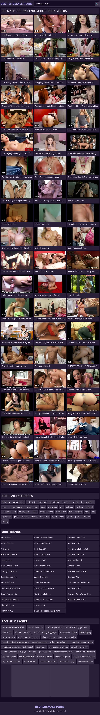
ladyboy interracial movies (84, 656)
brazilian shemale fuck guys (14, 652)
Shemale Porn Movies (44, 588)
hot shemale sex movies (79, 582)
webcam (42, 502)
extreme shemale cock (63, 652)
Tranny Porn (6, 560)
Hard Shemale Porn (76, 599)
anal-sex (6, 507)
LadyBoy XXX (40, 549)
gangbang (7, 516)
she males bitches (26, 656)
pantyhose (52, 507)
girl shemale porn (42, 594)
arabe (50, 512)
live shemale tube (85, 661)
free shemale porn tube (79, 549)
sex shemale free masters (28, 637)
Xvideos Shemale (75, 560)
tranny (5, 521)
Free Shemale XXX (9, 577)
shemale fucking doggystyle (45, 632)
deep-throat (54, 502)
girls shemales (45, 652)
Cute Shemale (7, 543)
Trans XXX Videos (42, 582)
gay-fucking (17, 507)
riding (75, 502)
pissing (28, 507)
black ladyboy (85, 632)
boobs (42, 512)
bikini (34, 512)
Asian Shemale (41, 577)
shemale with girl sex (77, 571)
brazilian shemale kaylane (82, 642)
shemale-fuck (37, 516)
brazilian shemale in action (14, 627)
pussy (54, 516)
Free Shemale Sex (42, 554)
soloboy (69, 507)
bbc (47, 516)
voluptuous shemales (67, 637)
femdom (6, 502)
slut (61, 507)
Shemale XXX (40, 560)
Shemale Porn (7, 582)
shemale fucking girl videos (77, 627)
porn (77, 516)
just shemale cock (35, 627)
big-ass (25, 516)
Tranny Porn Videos (10, 599)
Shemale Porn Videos (43, 537)
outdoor (78, 512)
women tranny (9, 637)
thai (70, 512)
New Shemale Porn (9, 565)
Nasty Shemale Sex (42, 543)
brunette (86, 516)
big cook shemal (9, 656)
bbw (87, 512)
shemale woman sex (10, 588)
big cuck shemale (44, 656)
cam (36, 507)
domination (61, 512)
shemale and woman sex (79, 594)
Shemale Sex (7, 537)
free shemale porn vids (85, 652)
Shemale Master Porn (44, 571)
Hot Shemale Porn (9, 554)
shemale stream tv (39, 642)
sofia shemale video (79, 647)
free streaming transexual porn (16, 642)
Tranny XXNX (7, 610)
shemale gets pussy (54, 627)
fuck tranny (7, 632)
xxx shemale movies (68, 632)
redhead (89, 507)
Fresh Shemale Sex (9, 594)
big (15, 512)
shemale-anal (18, 502)
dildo (62, 516)
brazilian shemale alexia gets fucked (18, 647)
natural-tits (31, 502)
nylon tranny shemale (59, 642)
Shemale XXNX (7, 605)
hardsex (79, 507)
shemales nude (30, 661)
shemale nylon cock (48, 661)
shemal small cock (22, 632)
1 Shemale (5, 549)
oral (93, 512)
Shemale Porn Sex (76, 554)
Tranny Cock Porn (9, 571)
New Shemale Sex (42, 565)
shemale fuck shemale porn (47, 610)
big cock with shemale (12, 661)
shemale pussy (48, 637)
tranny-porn (24, 512)
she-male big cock (62, 656)
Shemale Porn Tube (76, 537)
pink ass (32, 652)
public (16, 516)
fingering (66, 502)
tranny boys (41, 647)
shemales (6, 512)
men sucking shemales (58, 647)
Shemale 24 (39, 605)
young (69, 516)
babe (43, 507)
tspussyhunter (87, 502)
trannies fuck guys (67, 661)
